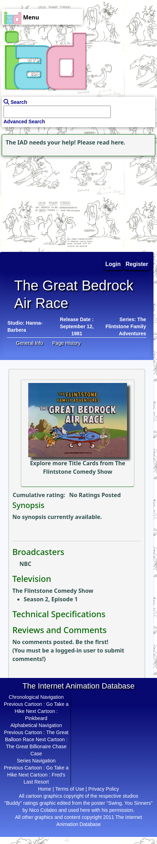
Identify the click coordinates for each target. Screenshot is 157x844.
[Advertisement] (44, 202)
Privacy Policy (103, 789)
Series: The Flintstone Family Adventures (125, 326)
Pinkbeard (36, 718)
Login (113, 264)
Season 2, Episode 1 (51, 599)
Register (137, 264)
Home (44, 789)
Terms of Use (69, 789)
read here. (111, 142)
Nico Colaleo (43, 810)
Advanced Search (24, 121)
